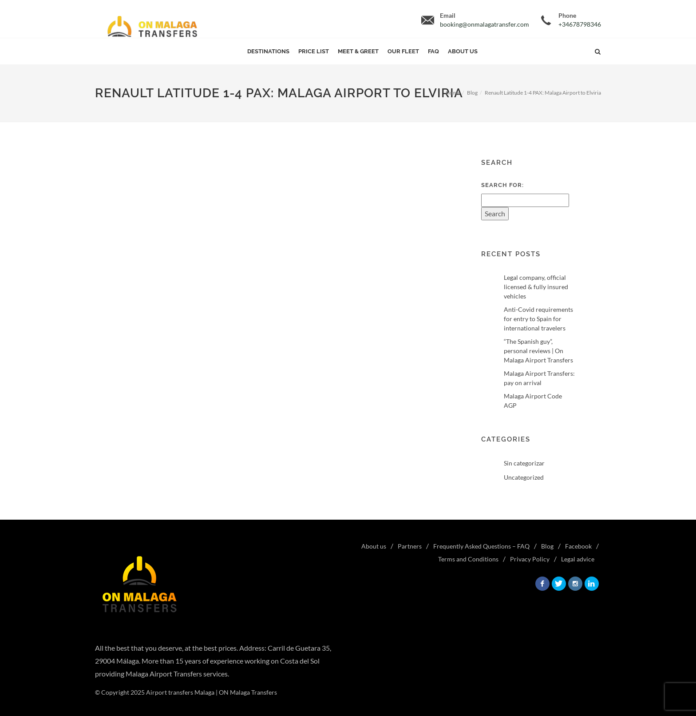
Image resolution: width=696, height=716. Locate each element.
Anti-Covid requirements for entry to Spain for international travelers (538, 319)
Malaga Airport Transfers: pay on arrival (539, 378)
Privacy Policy (530, 559)
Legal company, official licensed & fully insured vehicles (536, 287)
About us (463, 51)
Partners (410, 546)
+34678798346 (579, 24)
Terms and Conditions (468, 559)
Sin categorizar (524, 463)
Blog (472, 92)
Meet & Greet (358, 51)
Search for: (502, 185)
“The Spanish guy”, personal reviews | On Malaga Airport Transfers (538, 351)
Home (453, 92)
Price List (313, 51)
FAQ (433, 51)
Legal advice (577, 559)
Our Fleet (403, 51)
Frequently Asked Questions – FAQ (481, 546)
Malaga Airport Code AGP (533, 400)
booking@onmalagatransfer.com (484, 24)
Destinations (268, 51)
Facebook (578, 546)
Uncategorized (524, 477)
